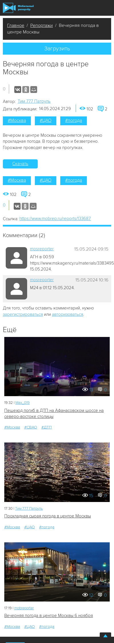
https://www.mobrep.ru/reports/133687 (55, 218)
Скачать (20, 163)
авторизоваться (67, 314)
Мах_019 (22, 402)
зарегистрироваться (23, 314)
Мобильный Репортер (18, 8)
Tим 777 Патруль (34, 101)
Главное (15, 25)
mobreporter (24, 608)
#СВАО (30, 427)
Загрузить (57, 48)
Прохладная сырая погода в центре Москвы (47, 516)
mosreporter (42, 248)
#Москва (17, 120)
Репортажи (41, 25)
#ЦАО (45, 120)
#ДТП (46, 427)
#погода (73, 120)
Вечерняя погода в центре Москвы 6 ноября (48, 615)
